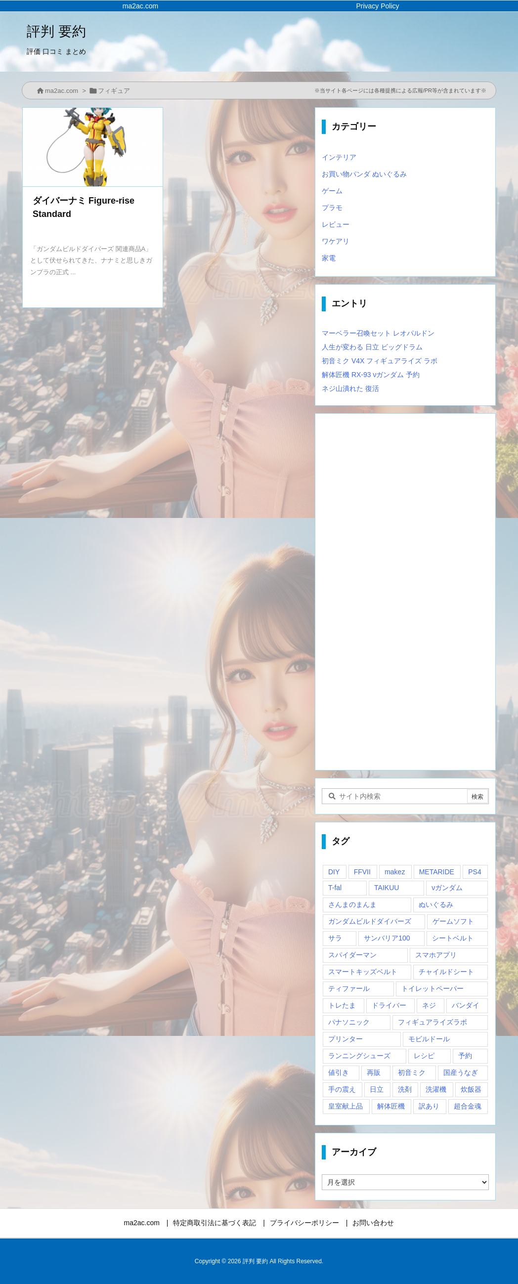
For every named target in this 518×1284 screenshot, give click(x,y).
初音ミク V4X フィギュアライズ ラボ (379, 361)
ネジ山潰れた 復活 (350, 388)
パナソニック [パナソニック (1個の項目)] (349, 1022)
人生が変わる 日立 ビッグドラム (372, 347)
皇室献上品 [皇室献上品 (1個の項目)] (345, 1106)
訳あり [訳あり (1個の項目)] (429, 1106)
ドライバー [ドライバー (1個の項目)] (389, 1005)
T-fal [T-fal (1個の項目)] (335, 888)
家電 (329, 258)
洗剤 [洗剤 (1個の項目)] (405, 1089)
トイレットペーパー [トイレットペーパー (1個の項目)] (432, 988)
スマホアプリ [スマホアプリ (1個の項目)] (436, 955)
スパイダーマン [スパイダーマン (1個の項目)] (352, 955)
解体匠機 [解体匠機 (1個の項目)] (391, 1106)
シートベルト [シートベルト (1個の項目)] (453, 938)
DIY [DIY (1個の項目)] (334, 872)
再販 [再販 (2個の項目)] (374, 1072)
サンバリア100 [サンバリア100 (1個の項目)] (387, 938)
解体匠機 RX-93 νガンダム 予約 (371, 375)
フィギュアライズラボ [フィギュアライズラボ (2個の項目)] (432, 1022)
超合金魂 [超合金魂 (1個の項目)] (467, 1106)
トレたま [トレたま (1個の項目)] (342, 1005)
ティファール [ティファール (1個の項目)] (349, 988)
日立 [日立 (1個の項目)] (377, 1089)
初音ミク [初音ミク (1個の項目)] (412, 1072)
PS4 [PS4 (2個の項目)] (474, 872)
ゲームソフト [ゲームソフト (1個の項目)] (453, 921)
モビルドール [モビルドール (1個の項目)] (429, 1039)
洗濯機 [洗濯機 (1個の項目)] (436, 1089)
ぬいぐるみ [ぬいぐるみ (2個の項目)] (436, 904)
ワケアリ (335, 241)
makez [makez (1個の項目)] (395, 872)
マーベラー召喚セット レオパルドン (378, 333)
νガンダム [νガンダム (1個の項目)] (447, 888)
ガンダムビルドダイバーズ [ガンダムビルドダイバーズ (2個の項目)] (369, 921)
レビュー (335, 224)
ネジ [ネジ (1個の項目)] (429, 1005)
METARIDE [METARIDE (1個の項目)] (436, 872)
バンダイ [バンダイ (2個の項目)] (465, 1005)
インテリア (339, 157)
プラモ (332, 208)
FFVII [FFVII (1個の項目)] (362, 872)
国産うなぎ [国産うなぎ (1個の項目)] (460, 1072)
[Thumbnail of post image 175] (93, 147)
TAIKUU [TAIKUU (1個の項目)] (386, 888)
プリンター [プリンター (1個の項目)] (345, 1039)
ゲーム (332, 191)
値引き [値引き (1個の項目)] (338, 1072)
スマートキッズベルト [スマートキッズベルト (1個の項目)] (362, 972)
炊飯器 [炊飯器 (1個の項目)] (471, 1089)
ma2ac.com (61, 90)
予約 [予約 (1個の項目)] (465, 1056)
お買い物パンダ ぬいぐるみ (364, 174)
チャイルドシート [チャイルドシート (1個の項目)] (446, 972)
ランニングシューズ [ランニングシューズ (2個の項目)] (359, 1056)
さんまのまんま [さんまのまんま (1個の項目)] (352, 904)
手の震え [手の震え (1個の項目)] (342, 1089)
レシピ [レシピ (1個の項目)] (424, 1056)
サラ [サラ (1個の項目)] (335, 938)
